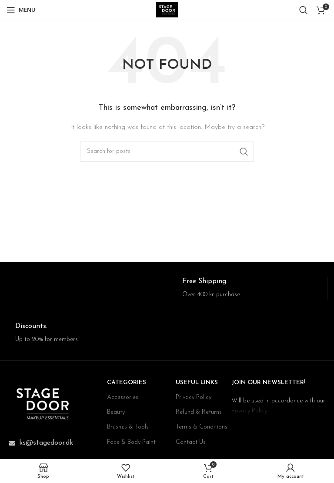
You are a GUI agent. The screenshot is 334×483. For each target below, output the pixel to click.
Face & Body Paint (131, 442)
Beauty (116, 412)
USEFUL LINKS (197, 382)
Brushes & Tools (128, 427)
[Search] (303, 10)
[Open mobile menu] (21, 10)
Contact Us (191, 442)
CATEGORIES (126, 382)
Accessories (122, 397)
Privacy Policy (193, 397)
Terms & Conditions (201, 427)
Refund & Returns (199, 412)
